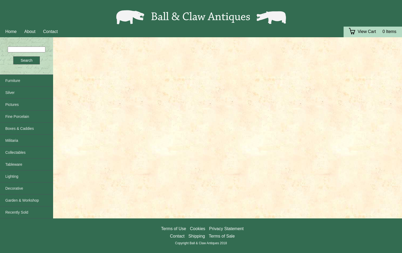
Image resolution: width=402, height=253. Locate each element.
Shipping (197, 236)
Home (11, 31)
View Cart (362, 31)
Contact (50, 31)
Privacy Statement (226, 228)
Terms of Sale (222, 236)
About (30, 31)
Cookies (197, 228)
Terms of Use (173, 228)
